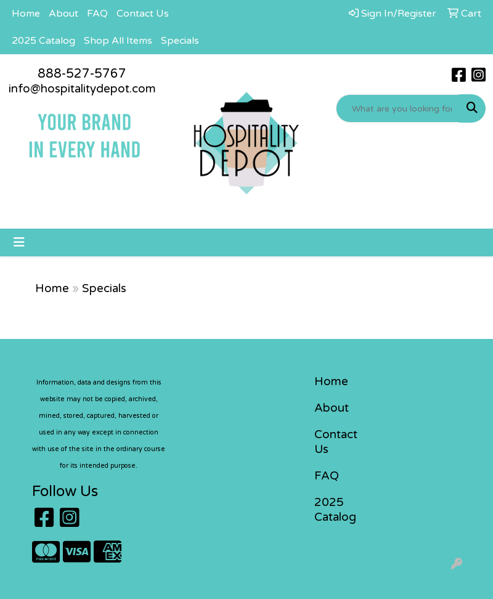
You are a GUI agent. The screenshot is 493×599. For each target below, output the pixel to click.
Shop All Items (118, 41)
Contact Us (142, 13)
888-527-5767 (82, 74)
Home (26, 13)
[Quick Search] (398, 108)
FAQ (97, 13)
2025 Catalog (43, 41)
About (63, 13)
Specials (180, 41)
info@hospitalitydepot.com (82, 89)
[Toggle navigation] (19, 242)
